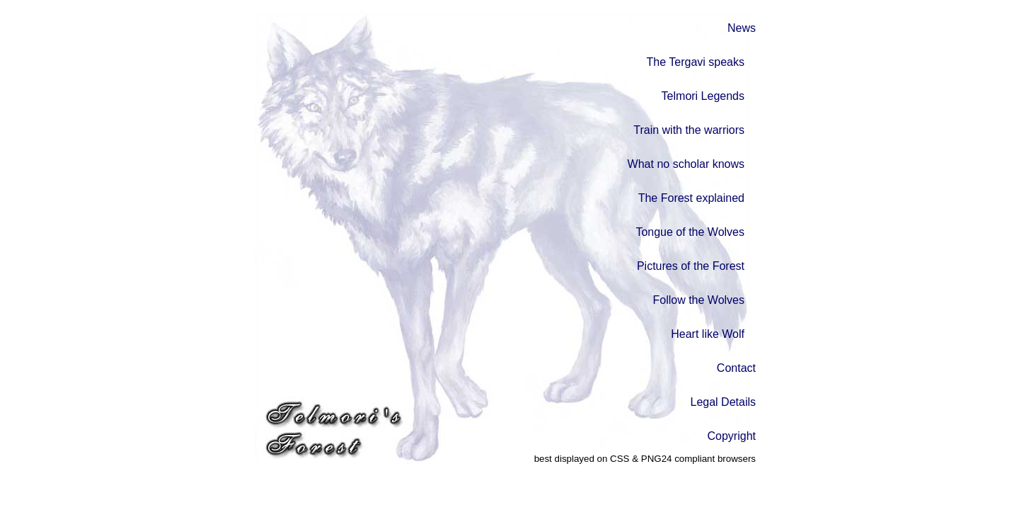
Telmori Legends (703, 96)
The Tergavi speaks (695, 62)
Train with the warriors (688, 130)
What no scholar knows (686, 164)
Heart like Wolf (707, 334)
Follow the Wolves (698, 300)
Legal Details (723, 402)
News (741, 28)
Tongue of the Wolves (689, 232)
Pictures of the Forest (690, 266)
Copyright (732, 436)
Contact (736, 368)
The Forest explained (691, 198)
